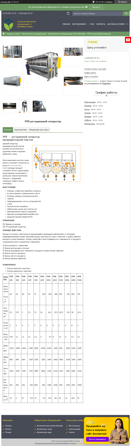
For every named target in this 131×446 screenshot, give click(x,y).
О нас (91, 24)
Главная (66, 24)
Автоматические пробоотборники (50, 426)
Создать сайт (5, 2)
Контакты (100, 24)
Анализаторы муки (44, 432)
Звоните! (96, 7)
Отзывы (8, 432)
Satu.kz (77, 441)
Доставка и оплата (116, 24)
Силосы (72, 432)
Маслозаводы (74, 426)
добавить (109, 2)
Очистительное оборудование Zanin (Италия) (66, 34)
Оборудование (79, 24)
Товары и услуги (13, 34)
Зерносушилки (74, 429)
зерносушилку (16, 165)
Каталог (8, 429)
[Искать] (126, 13)
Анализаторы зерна (44, 429)
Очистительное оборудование (34, 34)
